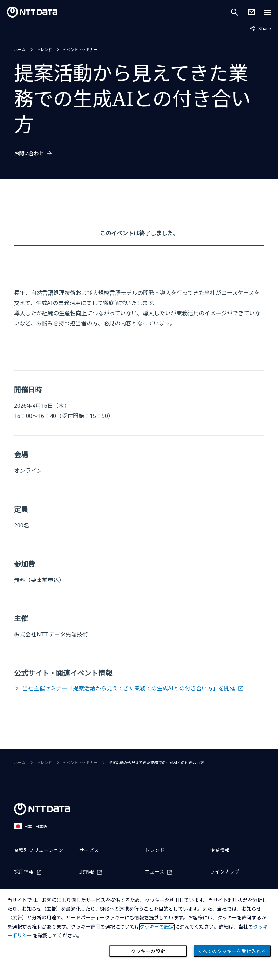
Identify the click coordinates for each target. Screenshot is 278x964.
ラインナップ (224, 871)
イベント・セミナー (80, 49)
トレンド (44, 49)
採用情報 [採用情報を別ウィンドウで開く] (24, 872)
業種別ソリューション (38, 850)
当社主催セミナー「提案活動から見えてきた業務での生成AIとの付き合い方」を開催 (128, 688)
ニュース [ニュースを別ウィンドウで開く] (154, 872)
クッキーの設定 (148, 951)
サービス (89, 850)
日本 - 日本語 (30, 826)
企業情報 (220, 850)
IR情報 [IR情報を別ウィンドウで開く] (86, 872)
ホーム (20, 49)
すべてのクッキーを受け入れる (232, 951)
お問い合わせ (28, 153)
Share (260, 28)
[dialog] (139, 926)
